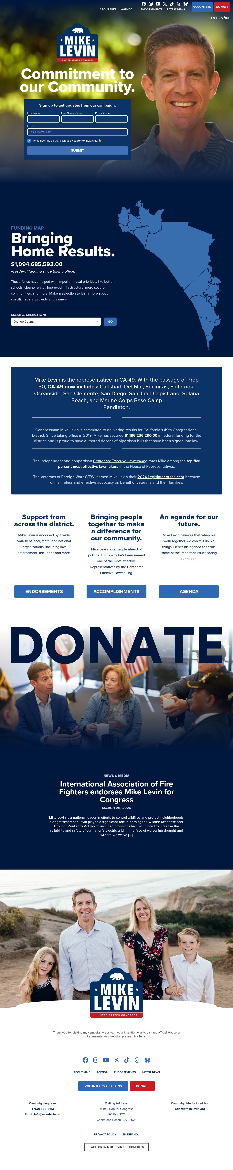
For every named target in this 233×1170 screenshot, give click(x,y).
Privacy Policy (105, 1134)
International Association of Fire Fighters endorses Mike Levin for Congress (116, 791)
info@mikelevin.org (47, 1114)
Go (110, 321)
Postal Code (111, 117)
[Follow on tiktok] (172, 4)
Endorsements (151, 9)
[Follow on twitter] (165, 4)
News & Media (117, 775)
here (142, 1036)
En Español (220, 18)
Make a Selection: (28, 314)
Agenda (126, 9)
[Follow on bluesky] (186, 4)
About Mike (108, 9)
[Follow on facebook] (144, 4)
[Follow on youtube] (158, 4)
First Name (43, 117)
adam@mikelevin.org (190, 1109)
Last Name (77, 117)
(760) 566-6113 (43, 1109)
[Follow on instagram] (151, 4)
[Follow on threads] (179, 4)
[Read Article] (116, 850)
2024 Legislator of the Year (161, 477)
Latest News (176, 9)
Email (77, 129)
